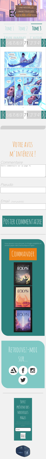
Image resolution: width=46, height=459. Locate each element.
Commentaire (11, 162)
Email (12, 201)
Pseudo (6, 184)
